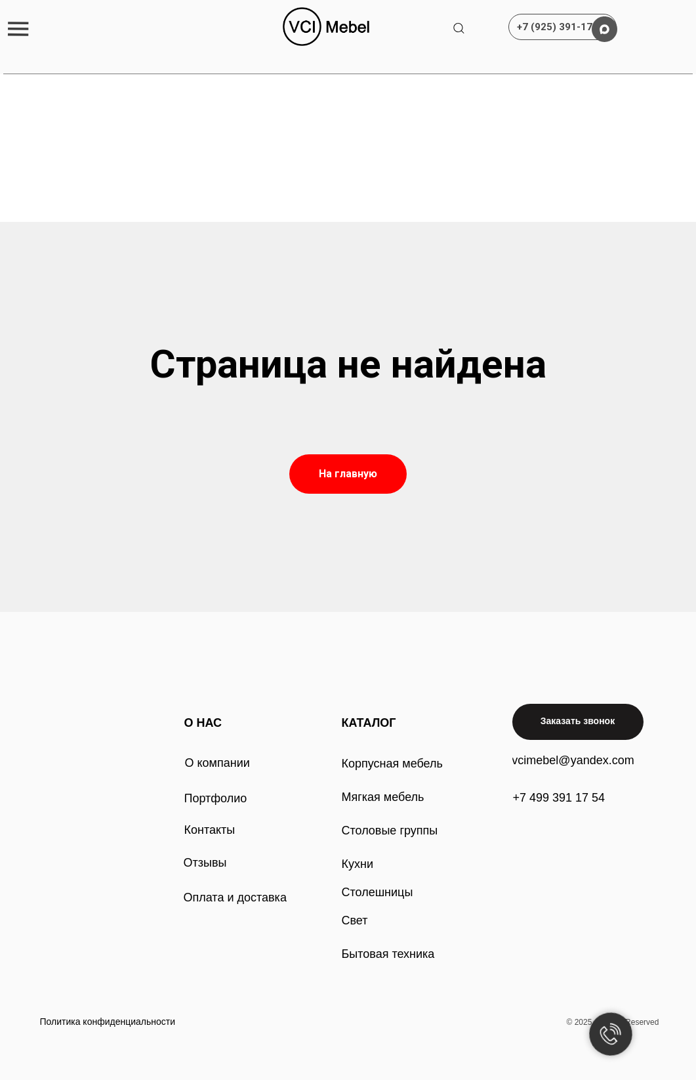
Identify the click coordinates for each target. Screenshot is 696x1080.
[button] (18, 28)
